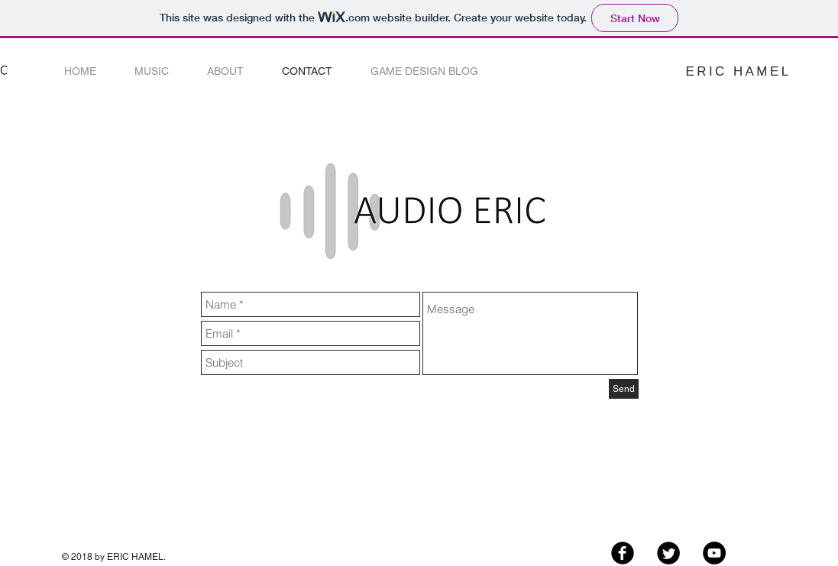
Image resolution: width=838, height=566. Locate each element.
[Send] (624, 389)
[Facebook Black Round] (622, 553)
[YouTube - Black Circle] (714, 553)
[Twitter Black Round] (668, 553)
